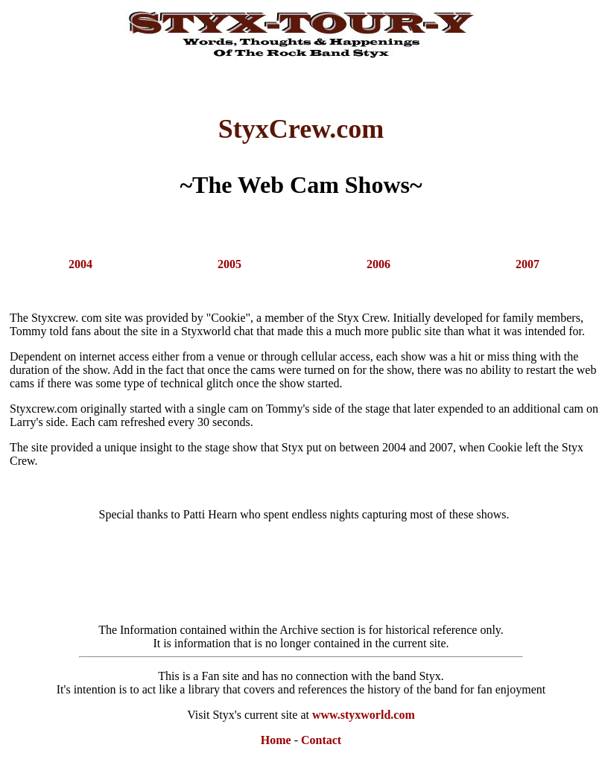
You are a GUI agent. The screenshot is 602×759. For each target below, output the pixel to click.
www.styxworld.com (363, 714)
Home (276, 740)
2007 (527, 264)
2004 (80, 264)
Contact (321, 740)
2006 (378, 264)
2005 (229, 264)
